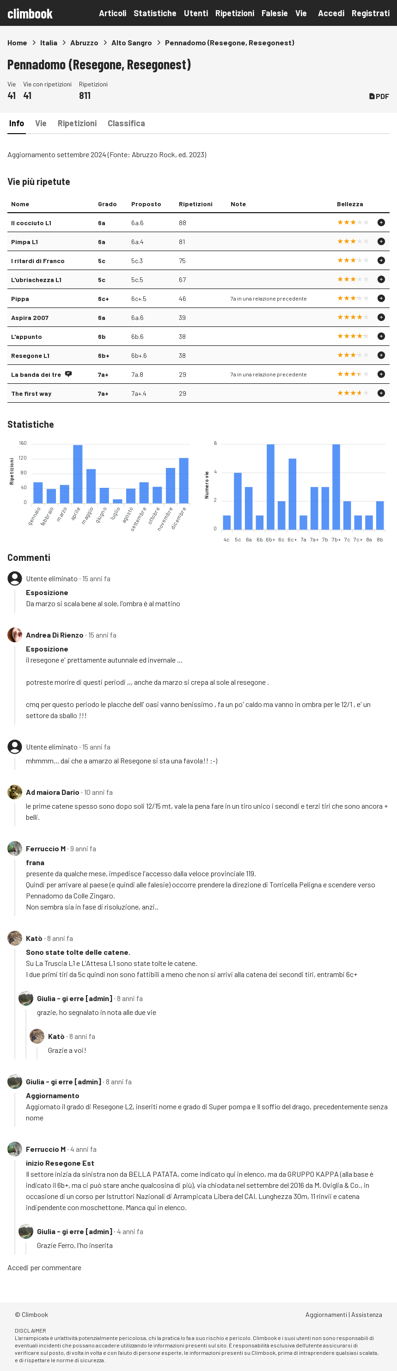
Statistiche (155, 13)
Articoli (112, 13)
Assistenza (366, 1314)
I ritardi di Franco (38, 260)
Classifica (126, 123)
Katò (34, 938)
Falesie (275, 13)
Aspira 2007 (30, 317)
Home (17, 42)
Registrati (371, 13)
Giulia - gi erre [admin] (74, 998)
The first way (31, 393)
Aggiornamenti (326, 1314)
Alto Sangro (131, 42)
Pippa (20, 298)
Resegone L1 (30, 355)
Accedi (331, 13)
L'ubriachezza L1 (36, 279)
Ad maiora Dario (52, 791)
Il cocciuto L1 (31, 223)
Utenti (196, 13)
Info (16, 123)
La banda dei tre (36, 374)
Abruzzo (84, 42)
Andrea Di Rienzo (55, 634)
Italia (48, 42)
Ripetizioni (234, 13)
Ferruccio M (46, 848)
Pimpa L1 (24, 242)
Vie (301, 13)
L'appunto (26, 336)
